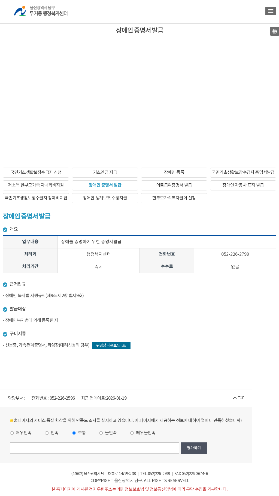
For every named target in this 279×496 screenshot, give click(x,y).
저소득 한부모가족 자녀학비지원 (36, 185)
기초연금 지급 (105, 172)
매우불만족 (142, 432)
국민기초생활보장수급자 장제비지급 (36, 198)
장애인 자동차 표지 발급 (243, 185)
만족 (52, 432)
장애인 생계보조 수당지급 (105, 198)
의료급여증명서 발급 (174, 185)
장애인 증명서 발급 (105, 185)
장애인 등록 (174, 172)
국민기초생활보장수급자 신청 (36, 172)
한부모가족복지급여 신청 (174, 198)
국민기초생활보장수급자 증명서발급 (243, 172)
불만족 (108, 432)
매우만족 (20, 432)
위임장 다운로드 (111, 345)
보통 (79, 432)
